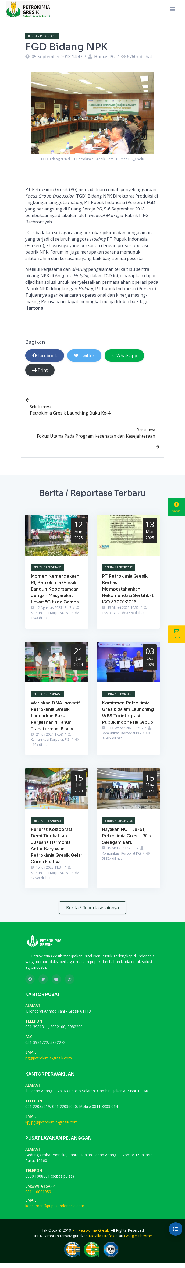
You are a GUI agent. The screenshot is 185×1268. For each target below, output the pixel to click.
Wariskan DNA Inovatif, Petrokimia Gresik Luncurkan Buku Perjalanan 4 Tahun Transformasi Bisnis (56, 716)
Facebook (44, 356)
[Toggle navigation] (172, 9)
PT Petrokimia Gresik (90, 1230)
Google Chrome (138, 1235)
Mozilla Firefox (101, 1235)
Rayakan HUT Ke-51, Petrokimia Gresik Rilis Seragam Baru (126, 836)
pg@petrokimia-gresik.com (48, 1057)
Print (40, 370)
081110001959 (38, 1191)
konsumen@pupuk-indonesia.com (54, 1205)
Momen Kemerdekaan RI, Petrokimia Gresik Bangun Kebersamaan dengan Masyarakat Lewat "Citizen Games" (55, 589)
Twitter (84, 356)
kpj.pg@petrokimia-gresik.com (51, 1122)
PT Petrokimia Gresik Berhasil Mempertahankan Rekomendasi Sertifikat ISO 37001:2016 (128, 589)
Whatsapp (124, 356)
